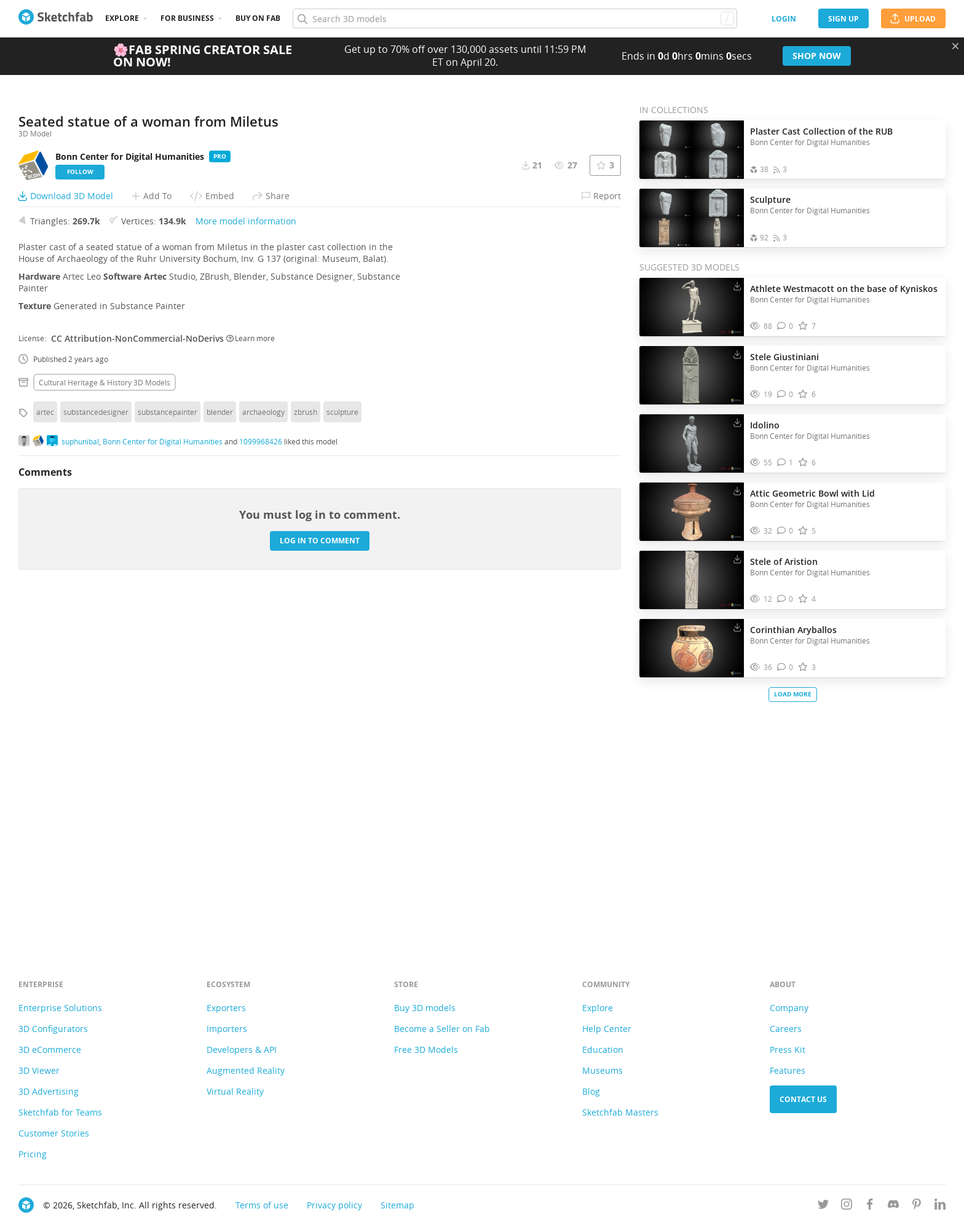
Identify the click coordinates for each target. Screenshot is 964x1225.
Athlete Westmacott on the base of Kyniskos (844, 288)
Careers (786, 1028)
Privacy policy (334, 1205)
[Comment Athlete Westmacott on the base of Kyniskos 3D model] (785, 326)
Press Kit (787, 1049)
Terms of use (261, 1205)
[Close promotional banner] (955, 46)
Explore (122, 18)
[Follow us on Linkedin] (940, 1206)
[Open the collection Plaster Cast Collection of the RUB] (691, 149)
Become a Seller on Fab (442, 1028)
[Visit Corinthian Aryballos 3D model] (691, 648)
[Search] (514, 18)
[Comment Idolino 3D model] (785, 462)
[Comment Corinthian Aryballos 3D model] (785, 667)
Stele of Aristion (784, 561)
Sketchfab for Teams (60, 1112)
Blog (591, 1091)
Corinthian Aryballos (793, 630)
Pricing (32, 1154)
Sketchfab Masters (620, 1112)
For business (187, 18)
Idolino (765, 425)
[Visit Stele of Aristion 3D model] (691, 580)
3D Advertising (48, 1091)
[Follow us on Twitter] (823, 1206)
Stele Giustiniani (784, 357)
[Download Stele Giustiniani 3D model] (737, 354)
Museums (602, 1070)
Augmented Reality (246, 1070)
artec (45, 749)
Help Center (606, 1028)
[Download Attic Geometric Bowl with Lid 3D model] (737, 490)
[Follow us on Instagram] (846, 1206)
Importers (227, 1028)
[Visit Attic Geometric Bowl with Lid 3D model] (691, 512)
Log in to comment (320, 878)
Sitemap (397, 1205)
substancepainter (167, 749)
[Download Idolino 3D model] (737, 422)
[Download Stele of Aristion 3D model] (737, 559)
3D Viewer (39, 1070)
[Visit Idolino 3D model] (691, 443)
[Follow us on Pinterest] (916, 1206)
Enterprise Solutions (60, 1008)
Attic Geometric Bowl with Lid (812, 493)
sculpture (342, 749)
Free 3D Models (426, 1049)
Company (789, 1008)
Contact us (803, 1099)
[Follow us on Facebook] (869, 1206)
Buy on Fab (257, 18)
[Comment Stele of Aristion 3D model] (785, 599)
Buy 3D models (425, 1008)
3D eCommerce (49, 1049)
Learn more (250, 675)
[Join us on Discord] (893, 1206)
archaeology (263, 749)
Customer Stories (53, 1133)
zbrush (305, 749)
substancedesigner (95, 749)
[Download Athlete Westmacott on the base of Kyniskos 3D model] (737, 286)
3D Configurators (53, 1028)
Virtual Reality (235, 1091)
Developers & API (242, 1049)
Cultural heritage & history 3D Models (104, 720)
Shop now (816, 55)
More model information (246, 558)
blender (220, 749)
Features (787, 1070)
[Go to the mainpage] (55, 18)
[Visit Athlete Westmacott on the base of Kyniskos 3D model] (691, 307)
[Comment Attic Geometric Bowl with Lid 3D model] (785, 531)
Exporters (226, 1008)
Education (602, 1049)
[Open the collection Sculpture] (691, 218)
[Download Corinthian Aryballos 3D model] (737, 627)
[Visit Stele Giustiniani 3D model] (691, 375)
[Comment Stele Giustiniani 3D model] (785, 394)
